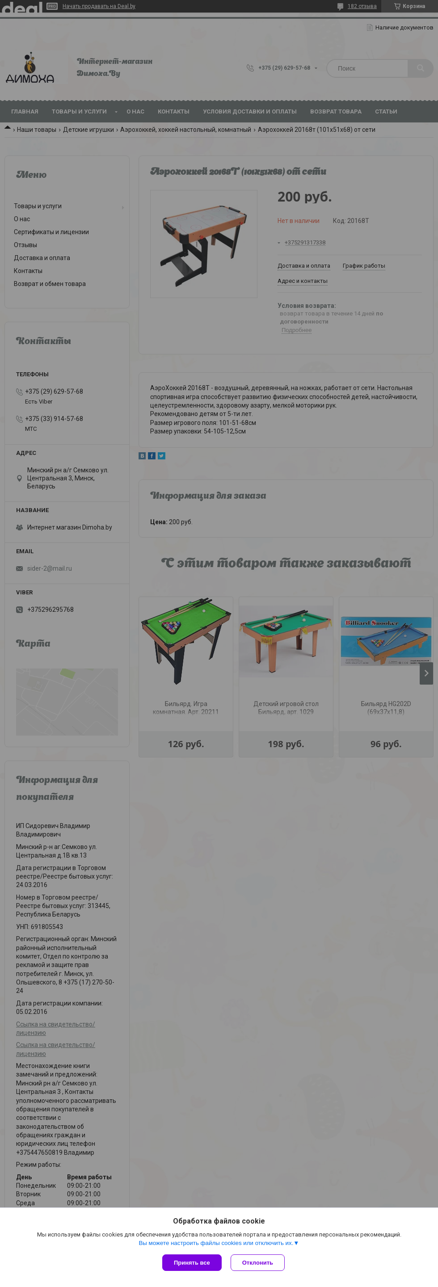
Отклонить (257, 1262)
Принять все (192, 1262)
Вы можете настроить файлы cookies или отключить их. (216, 1243)
